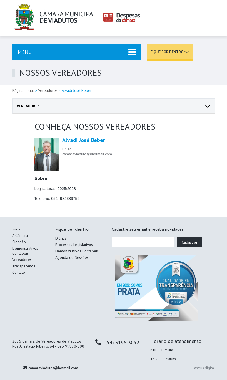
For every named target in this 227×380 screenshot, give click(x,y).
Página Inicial (23, 90)
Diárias (60, 238)
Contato (18, 272)
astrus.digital (204, 367)
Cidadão (19, 241)
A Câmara (20, 235)
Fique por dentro (167, 52)
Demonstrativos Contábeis (25, 251)
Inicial (17, 229)
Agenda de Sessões (72, 257)
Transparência (24, 266)
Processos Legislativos (74, 244)
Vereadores (48, 90)
